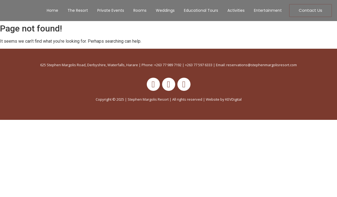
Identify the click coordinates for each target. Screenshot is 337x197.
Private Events (110, 10)
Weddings (165, 10)
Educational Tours (201, 10)
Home (52, 10)
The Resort (78, 10)
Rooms (139, 10)
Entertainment (268, 10)
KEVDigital (233, 99)
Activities (236, 10)
